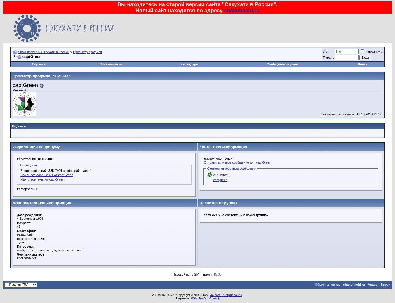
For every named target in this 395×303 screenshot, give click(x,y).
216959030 (221, 174)
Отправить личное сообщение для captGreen (237, 162)
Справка (39, 64)
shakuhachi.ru (242, 10)
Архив (373, 284)
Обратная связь (327, 284)
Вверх (385, 284)
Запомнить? (372, 52)
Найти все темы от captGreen (42, 179)
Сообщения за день (282, 64)
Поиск (362, 64)
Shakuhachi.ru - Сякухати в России (43, 52)
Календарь (189, 64)
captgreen (220, 180)
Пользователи (110, 64)
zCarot (213, 298)
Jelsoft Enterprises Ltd (226, 295)
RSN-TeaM (198, 298)
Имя (326, 51)
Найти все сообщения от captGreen (46, 175)
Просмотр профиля (87, 52)
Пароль (328, 57)
